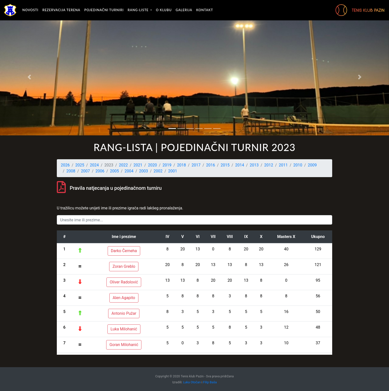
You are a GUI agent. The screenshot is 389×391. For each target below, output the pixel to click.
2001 (172, 171)
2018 (181, 165)
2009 (312, 165)
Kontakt (204, 10)
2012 (268, 165)
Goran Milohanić (123, 344)
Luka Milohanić (124, 329)
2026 (65, 165)
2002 (158, 171)
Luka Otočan (192, 382)
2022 (123, 165)
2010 (297, 165)
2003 (143, 171)
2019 (166, 165)
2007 (85, 171)
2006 (100, 171)
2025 (79, 165)
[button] (29, 77)
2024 (94, 165)
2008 (70, 171)
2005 (114, 171)
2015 (225, 165)
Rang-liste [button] (139, 10)
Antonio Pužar (123, 313)
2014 (239, 165)
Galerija (184, 10)
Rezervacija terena (61, 10)
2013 (254, 165)
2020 (152, 165)
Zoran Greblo (123, 266)
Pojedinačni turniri (104, 10)
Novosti (30, 10)
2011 (283, 165)
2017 (196, 165)
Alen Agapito (124, 297)
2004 (129, 171)
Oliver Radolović (124, 282)
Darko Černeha (124, 250)
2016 (210, 165)
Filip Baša (210, 382)
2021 (137, 165)
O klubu (164, 10)
